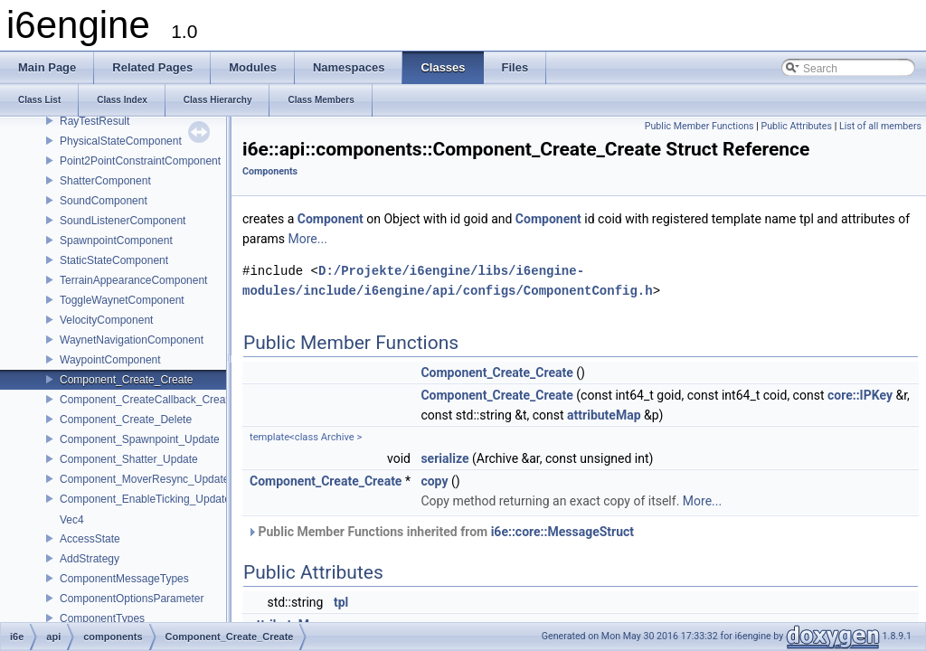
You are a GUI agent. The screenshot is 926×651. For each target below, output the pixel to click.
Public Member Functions (699, 126)
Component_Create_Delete (126, 419)
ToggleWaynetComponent (122, 300)
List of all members (880, 126)
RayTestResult (94, 121)
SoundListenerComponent (122, 220)
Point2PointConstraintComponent (140, 161)
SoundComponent (103, 200)
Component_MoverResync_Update (144, 479)
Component (331, 219)
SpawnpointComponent (116, 240)
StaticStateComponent (114, 260)
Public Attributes (796, 126)
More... (307, 238)
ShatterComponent (105, 181)
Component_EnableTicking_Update (145, 499)
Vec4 (72, 520)
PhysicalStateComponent (121, 141)
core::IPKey (860, 395)
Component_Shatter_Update (129, 459)
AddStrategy (89, 558)
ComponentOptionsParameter (131, 598)
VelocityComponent (106, 320)
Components (270, 171)
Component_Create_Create (126, 379)
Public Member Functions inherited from (440, 531)
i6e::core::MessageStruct (562, 531)
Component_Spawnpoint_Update (140, 439)
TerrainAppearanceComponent (133, 280)
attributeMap (603, 415)
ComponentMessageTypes (124, 578)
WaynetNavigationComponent (131, 340)
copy (434, 481)
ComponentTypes (102, 618)
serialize (444, 458)
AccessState (90, 539)
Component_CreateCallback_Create (147, 399)
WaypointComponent (110, 360)
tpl (341, 602)
